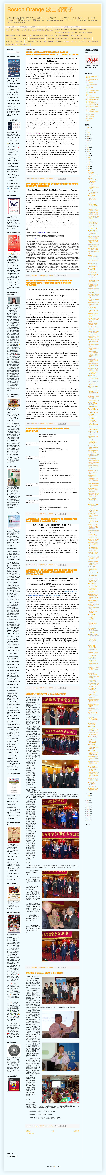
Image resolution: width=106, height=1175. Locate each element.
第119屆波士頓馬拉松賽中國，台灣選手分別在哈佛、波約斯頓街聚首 (93, 526)
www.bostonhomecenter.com (38, 553)
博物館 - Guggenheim (76, 35)
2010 (88, 809)
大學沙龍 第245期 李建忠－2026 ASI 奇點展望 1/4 (17, 44)
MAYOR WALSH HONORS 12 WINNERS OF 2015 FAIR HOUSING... (93, 270)
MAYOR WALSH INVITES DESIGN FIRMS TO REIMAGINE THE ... (93, 404)
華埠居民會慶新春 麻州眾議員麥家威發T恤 (93, 758)
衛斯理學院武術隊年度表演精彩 (93, 463)
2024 (88, 132)
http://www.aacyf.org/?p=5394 (33, 238)
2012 (88, 805)
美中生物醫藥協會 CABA (92, 110)
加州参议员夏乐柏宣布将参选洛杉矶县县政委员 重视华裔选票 (93, 774)
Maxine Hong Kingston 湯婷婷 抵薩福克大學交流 (93, 447)
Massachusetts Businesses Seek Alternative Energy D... (93, 377)
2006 (88, 818)
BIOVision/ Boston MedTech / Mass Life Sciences (58, 38)
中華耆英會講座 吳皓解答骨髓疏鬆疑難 (44, 973)
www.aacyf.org (41, 232)
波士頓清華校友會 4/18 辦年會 (92, 724)
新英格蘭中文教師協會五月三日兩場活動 (93, 237)
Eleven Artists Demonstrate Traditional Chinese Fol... (92, 784)
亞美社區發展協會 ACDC (92, 90)
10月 (89, 157)
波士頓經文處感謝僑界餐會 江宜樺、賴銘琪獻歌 (93, 241)
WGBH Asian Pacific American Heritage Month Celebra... (93, 714)
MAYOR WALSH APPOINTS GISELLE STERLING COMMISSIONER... (93, 752)
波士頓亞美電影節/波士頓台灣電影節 (70, 27)
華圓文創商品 (89, 118)
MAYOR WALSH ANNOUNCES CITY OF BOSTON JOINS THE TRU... (93, 205)
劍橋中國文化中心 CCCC (92, 97)
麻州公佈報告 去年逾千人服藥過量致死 (93, 249)
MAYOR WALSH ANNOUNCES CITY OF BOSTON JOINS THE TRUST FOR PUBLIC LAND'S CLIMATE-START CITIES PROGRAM (51, 572)
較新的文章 (29, 1131)
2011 (88, 807)
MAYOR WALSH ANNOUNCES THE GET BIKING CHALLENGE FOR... (93, 410)
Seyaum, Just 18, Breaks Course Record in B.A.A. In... (92, 568)
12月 (89, 153)
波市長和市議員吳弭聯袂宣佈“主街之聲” (93, 245)
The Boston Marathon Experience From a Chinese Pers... (93, 654)
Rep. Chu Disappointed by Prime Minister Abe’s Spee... (92, 180)
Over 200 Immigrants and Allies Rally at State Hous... (93, 383)
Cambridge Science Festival (92, 612)
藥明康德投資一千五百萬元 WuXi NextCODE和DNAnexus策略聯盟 (93, 398)
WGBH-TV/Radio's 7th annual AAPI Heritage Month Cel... (93, 276)
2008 (88, 813)
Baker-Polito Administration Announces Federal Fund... (93, 186)
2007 (88, 815)
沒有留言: (51, 178)
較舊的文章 (76, 1131)
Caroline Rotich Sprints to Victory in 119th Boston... (93, 510)
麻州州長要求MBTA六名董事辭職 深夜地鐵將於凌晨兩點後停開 (93, 596)
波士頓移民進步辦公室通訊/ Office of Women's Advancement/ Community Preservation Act (47, 41)
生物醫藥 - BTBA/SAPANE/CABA (37, 38)
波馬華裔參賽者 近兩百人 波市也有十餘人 (93, 480)
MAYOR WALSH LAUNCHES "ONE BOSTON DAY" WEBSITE (92, 768)
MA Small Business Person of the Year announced (93, 192)
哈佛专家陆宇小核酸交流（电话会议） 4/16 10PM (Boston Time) (93, 669)
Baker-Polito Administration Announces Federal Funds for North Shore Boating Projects (49, 283)
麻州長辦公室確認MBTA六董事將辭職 (93, 459)
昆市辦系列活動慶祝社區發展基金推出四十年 (93, 763)
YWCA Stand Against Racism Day (93, 372)
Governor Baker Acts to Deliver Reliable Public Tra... (93, 433)
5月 (89, 168)
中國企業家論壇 (90, 116)
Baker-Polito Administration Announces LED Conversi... (92, 416)
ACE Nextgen (89, 82)
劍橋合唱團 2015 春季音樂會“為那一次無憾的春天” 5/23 (93, 563)
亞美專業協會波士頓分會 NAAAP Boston (92, 100)
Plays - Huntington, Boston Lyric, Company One (66, 32)
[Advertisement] (13, 1122)
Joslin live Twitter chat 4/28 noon (93, 291)
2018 (88, 145)
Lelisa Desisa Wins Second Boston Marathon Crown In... (93, 500)
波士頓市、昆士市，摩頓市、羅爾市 (14, 41)
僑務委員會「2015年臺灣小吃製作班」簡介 (93, 472)
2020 (88, 140)
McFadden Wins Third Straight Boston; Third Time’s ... (93, 506)
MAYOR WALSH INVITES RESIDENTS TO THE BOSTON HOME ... (92, 198)
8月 (89, 162)
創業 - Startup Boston (64, 35)
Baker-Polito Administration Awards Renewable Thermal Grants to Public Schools (52, 54)
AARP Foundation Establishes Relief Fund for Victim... (93, 227)
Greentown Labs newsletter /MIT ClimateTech (16, 38)
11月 (89, 155)
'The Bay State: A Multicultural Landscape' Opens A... (93, 520)
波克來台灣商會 (90, 115)
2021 (88, 138)
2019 (88, 143)
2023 (88, 134)
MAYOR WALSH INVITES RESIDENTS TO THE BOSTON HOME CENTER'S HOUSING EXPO (51, 520)
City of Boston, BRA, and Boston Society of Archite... (93, 328)
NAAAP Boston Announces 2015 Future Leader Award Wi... (92, 624)
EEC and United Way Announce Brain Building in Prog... (93, 790)
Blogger (56, 1166)
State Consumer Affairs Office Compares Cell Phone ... (92, 659)
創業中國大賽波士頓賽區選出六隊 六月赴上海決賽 (93, 217)
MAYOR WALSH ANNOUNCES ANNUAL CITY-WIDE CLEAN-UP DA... (92, 648)
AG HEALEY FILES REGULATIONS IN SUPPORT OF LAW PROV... (93, 309)
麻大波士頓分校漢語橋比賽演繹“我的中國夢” (93, 701)
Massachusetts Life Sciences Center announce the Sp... (93, 257)
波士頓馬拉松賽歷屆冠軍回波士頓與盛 (93, 540)
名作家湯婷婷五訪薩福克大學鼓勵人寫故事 (93, 341)
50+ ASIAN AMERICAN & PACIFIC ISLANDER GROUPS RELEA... (93, 392)
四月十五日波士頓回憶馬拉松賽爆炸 (93, 677)
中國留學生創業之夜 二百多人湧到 (93, 680)
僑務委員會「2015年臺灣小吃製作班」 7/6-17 (93, 315)
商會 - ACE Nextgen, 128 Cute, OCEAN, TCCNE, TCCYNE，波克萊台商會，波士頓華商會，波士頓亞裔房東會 (31, 35)
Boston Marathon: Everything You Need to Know (92, 741)
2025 (88, 130)
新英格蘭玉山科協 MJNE (92, 104)
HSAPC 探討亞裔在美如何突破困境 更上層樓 (93, 554)
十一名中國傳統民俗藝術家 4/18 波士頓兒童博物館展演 (93, 685)
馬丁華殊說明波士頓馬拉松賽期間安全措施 (93, 558)
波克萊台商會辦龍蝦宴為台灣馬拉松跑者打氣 (93, 485)
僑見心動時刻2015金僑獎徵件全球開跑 (93, 369)
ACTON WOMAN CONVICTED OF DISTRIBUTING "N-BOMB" (93, 590)
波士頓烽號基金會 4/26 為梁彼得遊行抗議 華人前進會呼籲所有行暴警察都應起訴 (93, 354)
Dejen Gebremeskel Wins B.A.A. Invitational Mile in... (93, 574)
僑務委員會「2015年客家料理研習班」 (93, 324)
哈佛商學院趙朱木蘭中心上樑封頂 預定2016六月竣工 (93, 333)
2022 (88, 136)
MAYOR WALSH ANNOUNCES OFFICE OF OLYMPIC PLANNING (92, 617)
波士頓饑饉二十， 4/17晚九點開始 (92, 674)
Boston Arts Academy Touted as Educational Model (93, 428)
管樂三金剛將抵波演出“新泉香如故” (93, 451)
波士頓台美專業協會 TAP (92, 103)
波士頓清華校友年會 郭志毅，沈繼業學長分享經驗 (93, 490)
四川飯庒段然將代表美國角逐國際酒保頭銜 (93, 455)
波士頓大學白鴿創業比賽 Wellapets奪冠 (93, 733)
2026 (88, 127)
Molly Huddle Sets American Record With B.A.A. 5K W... (93, 585)
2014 (88, 800)
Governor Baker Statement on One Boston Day (93, 696)
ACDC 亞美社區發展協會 (22, 27)
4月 (89, 170)
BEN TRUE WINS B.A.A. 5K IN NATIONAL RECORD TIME (93, 580)
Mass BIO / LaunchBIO (76, 38)
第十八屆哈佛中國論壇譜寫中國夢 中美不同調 (93, 296)
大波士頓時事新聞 (10, 27)
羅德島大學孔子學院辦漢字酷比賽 (93, 605)
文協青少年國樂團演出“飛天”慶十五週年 (93, 365)
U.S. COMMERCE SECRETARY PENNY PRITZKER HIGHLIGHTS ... (93, 630)
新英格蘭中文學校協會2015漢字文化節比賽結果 (93, 320)
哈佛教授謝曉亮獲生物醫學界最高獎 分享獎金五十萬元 (93, 495)
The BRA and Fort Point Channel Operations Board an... (93, 641)
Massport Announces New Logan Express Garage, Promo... (93, 636)
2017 (88, 147)
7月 (89, 164)
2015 (88, 151)
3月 (89, 793)
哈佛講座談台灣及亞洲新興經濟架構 (93, 337)
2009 (88, 811)
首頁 (52, 1131)
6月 (89, 166)
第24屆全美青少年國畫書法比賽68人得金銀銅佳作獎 (93, 285)
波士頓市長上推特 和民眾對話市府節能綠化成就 (93, 360)
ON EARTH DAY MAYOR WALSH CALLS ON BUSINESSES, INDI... (93, 422)
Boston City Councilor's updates (78, 41)
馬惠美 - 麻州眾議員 (93, 41)
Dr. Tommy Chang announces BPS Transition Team (92, 536)
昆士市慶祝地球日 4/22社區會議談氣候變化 (93, 515)
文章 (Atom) (32, 1133)
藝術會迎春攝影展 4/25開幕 (92, 476)
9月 (89, 159)
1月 (89, 798)
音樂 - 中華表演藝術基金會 (85, 32)
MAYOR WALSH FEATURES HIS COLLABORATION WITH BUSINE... (93, 728)
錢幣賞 (88, 120)
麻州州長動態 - (87, 38)
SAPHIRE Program (34, 133)
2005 (88, 820)
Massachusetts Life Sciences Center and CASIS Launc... (93, 265)
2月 (89, 795)
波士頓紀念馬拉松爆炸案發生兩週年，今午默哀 (93, 705)
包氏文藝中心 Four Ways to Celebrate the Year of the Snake (45, 27)
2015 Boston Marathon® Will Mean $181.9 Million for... (93, 719)
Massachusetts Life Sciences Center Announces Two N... (92, 232)
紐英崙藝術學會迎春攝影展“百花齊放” (93, 281)
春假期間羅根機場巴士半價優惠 (93, 601)
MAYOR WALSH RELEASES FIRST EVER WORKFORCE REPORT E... (93, 746)
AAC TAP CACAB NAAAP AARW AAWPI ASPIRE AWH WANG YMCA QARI (71, 29)
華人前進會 (89, 96)
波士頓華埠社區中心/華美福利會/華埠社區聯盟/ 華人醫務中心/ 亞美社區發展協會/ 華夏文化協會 (29, 30)
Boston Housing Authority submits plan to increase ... (93, 222)
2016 (88, 149)
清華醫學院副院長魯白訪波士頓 (93, 709)
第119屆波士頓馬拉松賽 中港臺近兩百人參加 (93, 544)
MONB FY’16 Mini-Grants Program (92, 737)
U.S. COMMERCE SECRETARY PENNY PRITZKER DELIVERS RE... (93, 690)
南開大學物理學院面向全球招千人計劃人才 (93, 467)
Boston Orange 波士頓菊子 (40, 9)
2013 (88, 802)
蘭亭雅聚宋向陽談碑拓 (93, 289)
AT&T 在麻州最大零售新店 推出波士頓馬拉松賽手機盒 (93, 549)
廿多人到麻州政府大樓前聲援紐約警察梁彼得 (93, 304)
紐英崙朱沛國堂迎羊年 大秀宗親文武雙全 (46, 694)
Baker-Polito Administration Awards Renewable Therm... (93, 174)
